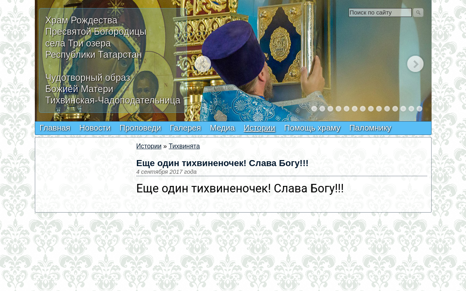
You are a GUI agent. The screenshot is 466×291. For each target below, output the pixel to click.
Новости (95, 127)
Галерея (185, 127)
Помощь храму (312, 127)
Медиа (222, 127)
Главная (55, 127)
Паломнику (370, 127)
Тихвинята (184, 146)
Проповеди (140, 127)
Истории (259, 127)
